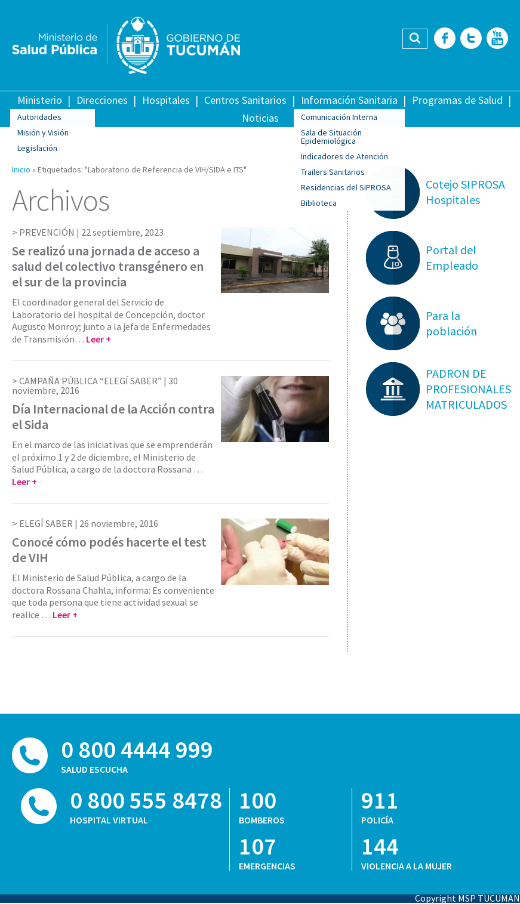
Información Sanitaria (349, 100)
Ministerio (39, 100)
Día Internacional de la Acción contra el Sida (113, 416)
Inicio (21, 169)
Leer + (98, 339)
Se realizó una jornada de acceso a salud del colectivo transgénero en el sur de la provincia (108, 266)
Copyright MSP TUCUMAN (467, 898)
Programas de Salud (457, 100)
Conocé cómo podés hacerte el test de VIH (109, 549)
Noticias (260, 118)
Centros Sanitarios (245, 100)
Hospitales (166, 100)
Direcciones (102, 100)
